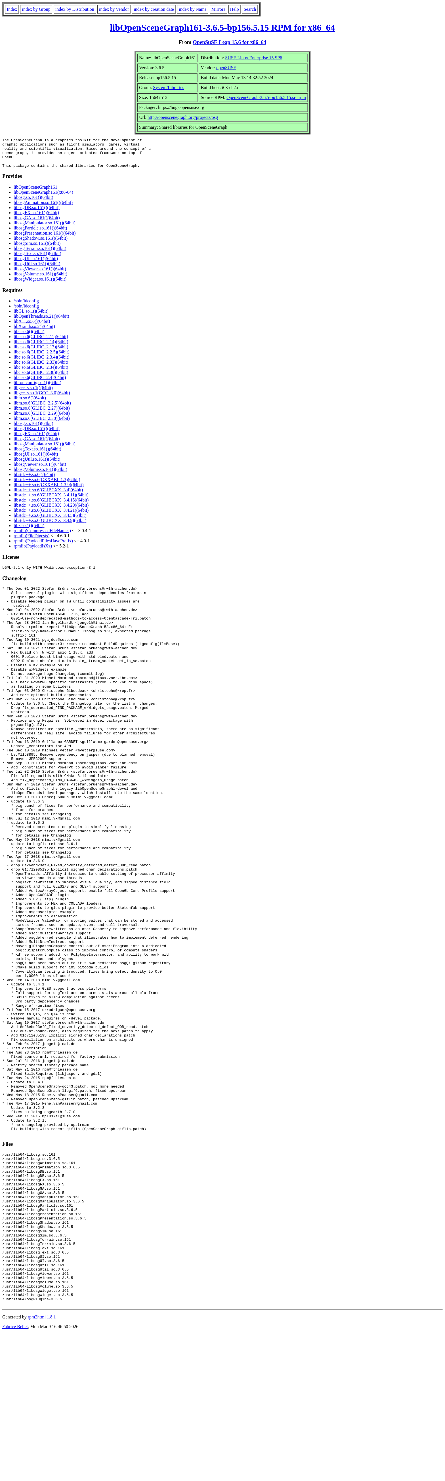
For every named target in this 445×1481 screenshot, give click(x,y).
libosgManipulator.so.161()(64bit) (44, 228)
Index (12, 9)
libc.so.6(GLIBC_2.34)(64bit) (41, 373)
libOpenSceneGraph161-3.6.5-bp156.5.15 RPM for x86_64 (222, 27)
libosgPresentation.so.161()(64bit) (45, 239)
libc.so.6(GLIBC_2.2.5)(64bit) (41, 357)
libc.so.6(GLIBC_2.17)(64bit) (41, 352)
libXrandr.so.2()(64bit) (34, 332)
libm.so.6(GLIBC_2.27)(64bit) (42, 414)
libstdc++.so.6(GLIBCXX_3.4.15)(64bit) (51, 506)
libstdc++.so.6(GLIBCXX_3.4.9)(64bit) (50, 526)
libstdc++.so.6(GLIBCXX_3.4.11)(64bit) (51, 500)
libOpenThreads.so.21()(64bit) (41, 322)
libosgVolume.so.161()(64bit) (40, 279)
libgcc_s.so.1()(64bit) (33, 393)
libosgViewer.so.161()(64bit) (40, 274)
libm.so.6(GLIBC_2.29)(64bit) (42, 419)
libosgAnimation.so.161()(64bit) (43, 208)
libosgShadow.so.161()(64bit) (41, 244)
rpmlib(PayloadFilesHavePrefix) (43, 546)
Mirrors (218, 9)
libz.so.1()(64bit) (29, 531)
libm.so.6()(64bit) (30, 403)
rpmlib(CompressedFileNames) (42, 536)
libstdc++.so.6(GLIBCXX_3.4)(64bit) (48, 495)
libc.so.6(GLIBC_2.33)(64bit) (41, 368)
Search (250, 9)
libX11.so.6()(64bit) (32, 327)
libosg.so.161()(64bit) (33, 203)
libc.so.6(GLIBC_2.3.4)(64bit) (41, 363)
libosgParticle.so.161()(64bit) (40, 233)
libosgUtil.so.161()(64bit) (37, 269)
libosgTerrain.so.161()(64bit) (40, 254)
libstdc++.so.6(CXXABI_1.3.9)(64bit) (48, 490)
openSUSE (226, 67)
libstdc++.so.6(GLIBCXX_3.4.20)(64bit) (51, 511)
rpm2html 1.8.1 (42, 1464)
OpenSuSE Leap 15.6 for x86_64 (229, 42)
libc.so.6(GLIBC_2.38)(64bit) (41, 378)
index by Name (193, 9)
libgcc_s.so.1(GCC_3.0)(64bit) (42, 398)
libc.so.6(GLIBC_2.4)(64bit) (40, 383)
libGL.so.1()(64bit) (31, 317)
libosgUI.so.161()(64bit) (36, 264)
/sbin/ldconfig (26, 306)
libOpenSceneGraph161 (35, 193)
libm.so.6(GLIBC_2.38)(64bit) (42, 424)
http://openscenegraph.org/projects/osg (183, 117)
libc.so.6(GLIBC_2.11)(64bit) (41, 342)
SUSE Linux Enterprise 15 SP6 (253, 57)
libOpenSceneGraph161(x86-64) (43, 198)
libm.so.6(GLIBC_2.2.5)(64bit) (42, 408)
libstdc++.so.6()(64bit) (34, 480)
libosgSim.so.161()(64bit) (37, 249)
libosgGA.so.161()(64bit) (37, 223)
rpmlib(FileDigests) (31, 541)
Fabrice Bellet (15, 1473)
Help (234, 9)
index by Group (36, 9)
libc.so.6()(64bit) (29, 337)
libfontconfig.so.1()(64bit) (37, 388)
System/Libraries (168, 87)
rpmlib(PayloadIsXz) (33, 551)
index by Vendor (114, 9)
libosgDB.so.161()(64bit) (37, 213)
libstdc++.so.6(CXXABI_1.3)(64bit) (47, 485)
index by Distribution (74, 9)
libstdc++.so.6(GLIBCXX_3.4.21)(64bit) (51, 516)
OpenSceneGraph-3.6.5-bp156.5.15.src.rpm (266, 97)
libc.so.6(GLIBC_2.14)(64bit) (41, 347)
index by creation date (154, 9)
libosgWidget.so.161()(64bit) (40, 285)
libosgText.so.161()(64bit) (37, 259)
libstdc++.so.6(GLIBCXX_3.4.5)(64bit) (50, 521)
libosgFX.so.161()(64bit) (36, 218)
